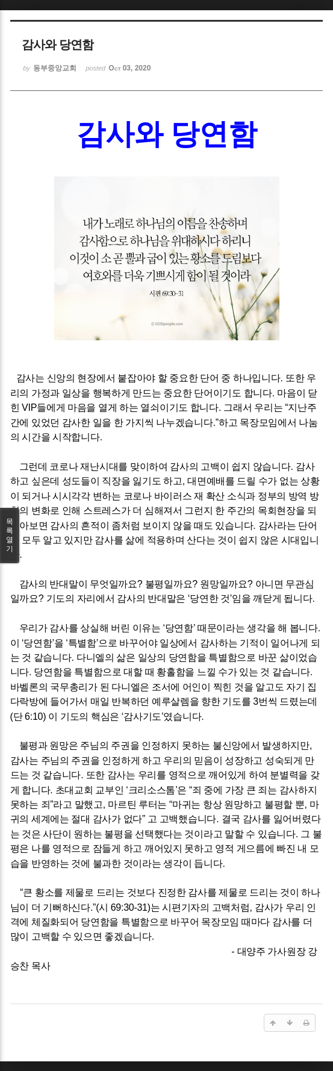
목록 (9, 535)
